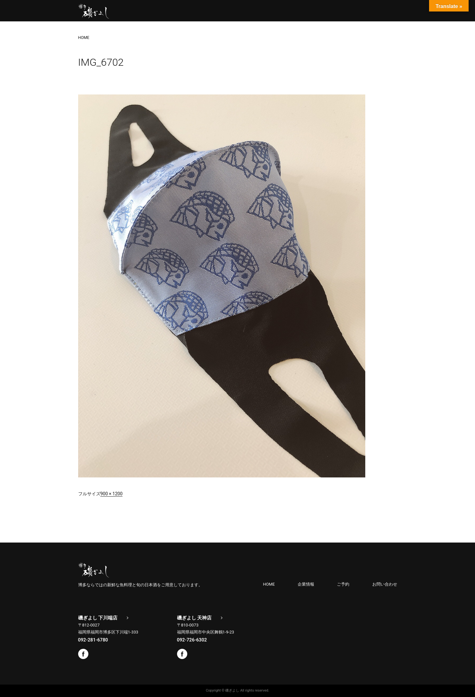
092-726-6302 (192, 640)
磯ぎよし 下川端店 (98, 618)
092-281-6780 (93, 640)
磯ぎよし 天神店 (194, 618)
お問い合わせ (384, 584)
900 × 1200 (111, 493)
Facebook (83, 654)
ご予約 (343, 584)
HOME (269, 584)
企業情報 (306, 584)
